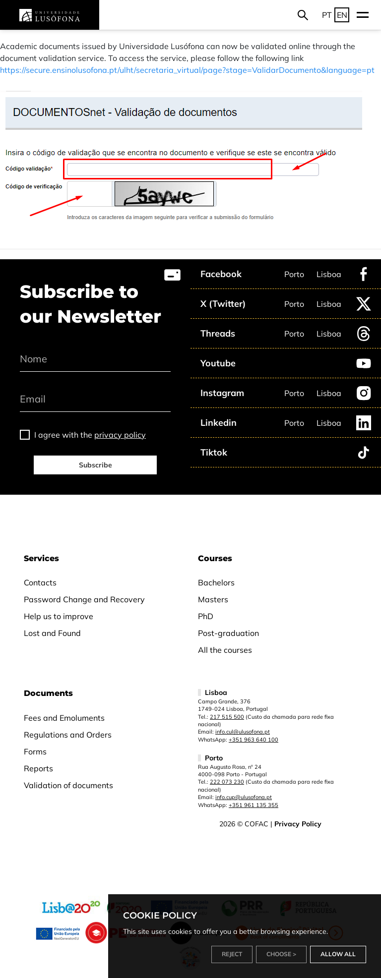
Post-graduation (228, 633)
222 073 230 (227, 781)
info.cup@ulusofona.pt (243, 797)
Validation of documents (68, 785)
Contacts (40, 582)
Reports (38, 768)
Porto (294, 274)
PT (327, 15)
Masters (213, 599)
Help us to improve (58, 616)
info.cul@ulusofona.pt (242, 731)
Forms (35, 751)
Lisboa (329, 274)
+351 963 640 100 (253, 739)
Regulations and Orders (68, 735)
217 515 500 (227, 716)
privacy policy (120, 435)
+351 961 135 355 (253, 805)
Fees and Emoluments (64, 718)
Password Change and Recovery (84, 599)
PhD (205, 616)
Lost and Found (52, 633)
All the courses (225, 650)
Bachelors (216, 582)
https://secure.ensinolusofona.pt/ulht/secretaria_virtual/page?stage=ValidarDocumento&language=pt (187, 70)
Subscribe (95, 464)
